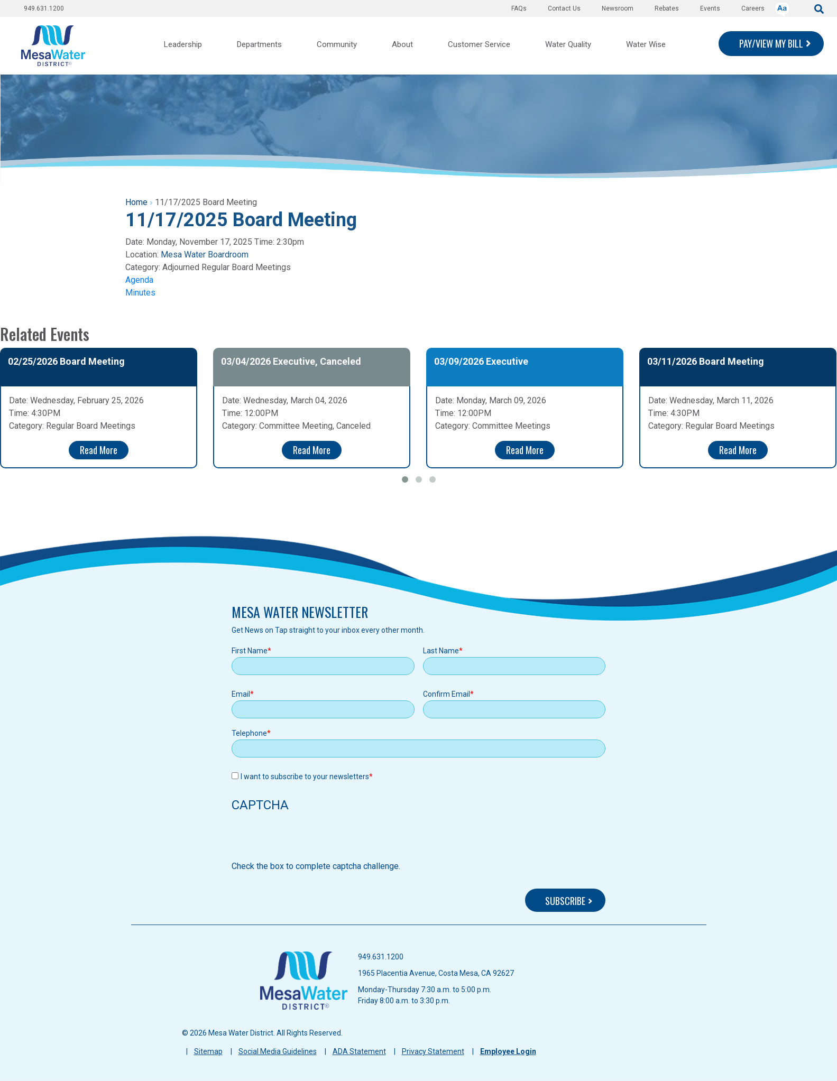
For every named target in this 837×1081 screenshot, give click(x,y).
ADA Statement (359, 1051)
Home (136, 202)
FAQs (519, 8)
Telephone (249, 733)
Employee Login (508, 1051)
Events (710, 8)
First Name (250, 650)
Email (241, 694)
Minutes (140, 293)
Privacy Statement (433, 1051)
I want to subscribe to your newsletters (305, 776)
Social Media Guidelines (277, 1051)
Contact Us (564, 8)
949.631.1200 (44, 8)
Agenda (139, 280)
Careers (753, 8)
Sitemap (208, 1051)
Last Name (441, 650)
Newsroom (617, 8)
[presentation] (312, 839)
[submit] (819, 8)
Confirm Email (446, 694)
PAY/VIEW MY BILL (771, 43)
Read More (98, 450)
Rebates (667, 8)
